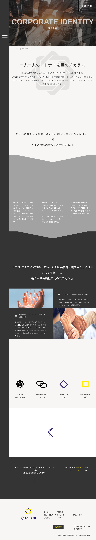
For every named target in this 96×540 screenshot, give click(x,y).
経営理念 (60, 512)
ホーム (16, 48)
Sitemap (78, 529)
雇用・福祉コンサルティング (54, 515)
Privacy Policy (82, 526)
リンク (60, 518)
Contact (87, 6)
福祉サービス (77, 515)
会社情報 (47, 518)
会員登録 (78, 468)
